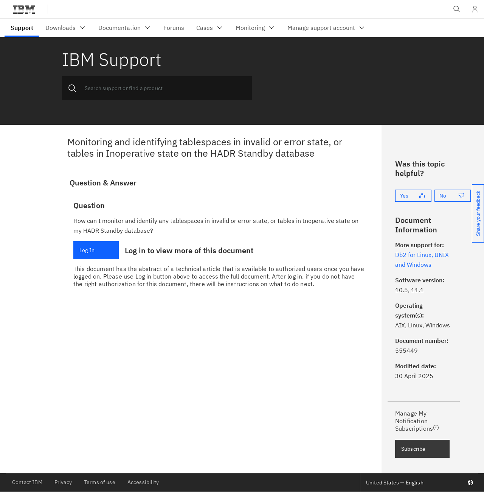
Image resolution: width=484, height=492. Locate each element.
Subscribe (413, 448)
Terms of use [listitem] (99, 482)
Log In (87, 250)
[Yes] (413, 196)
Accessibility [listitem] (143, 482)
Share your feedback (478, 213)
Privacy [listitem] (63, 482)
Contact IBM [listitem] (27, 482)
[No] (452, 196)
